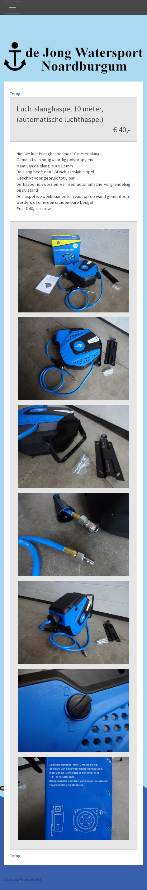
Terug (15, 93)
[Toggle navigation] (12, 7)
